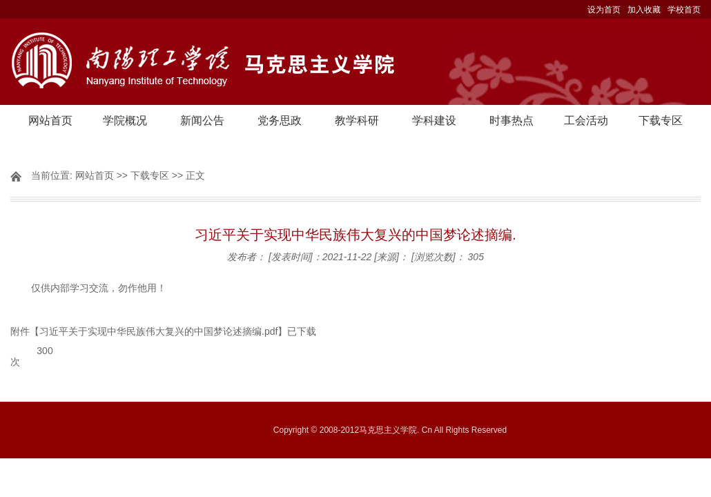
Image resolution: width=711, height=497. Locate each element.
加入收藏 (644, 9)
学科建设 (434, 120)
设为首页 (604, 9)
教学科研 (357, 120)
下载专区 (661, 120)
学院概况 (125, 120)
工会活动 (586, 120)
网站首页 (50, 120)
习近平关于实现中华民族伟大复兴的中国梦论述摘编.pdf (158, 331)
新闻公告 (202, 120)
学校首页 (684, 9)
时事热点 (511, 120)
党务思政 (279, 120)
